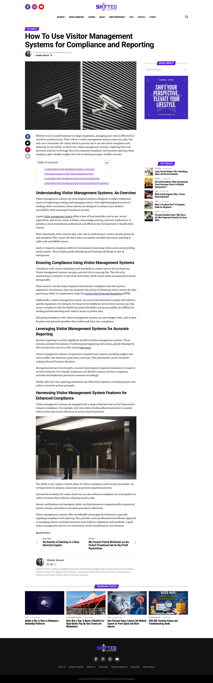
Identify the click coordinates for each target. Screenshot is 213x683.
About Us (62, 666)
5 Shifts (152, 17)
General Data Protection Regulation (104, 293)
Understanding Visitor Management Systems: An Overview (70, 169)
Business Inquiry (76, 666)
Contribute (103, 666)
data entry (85, 347)
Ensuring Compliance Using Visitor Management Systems (70, 173)
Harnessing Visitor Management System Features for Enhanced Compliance (77, 183)
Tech (131, 17)
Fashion (91, 17)
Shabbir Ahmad (42, 55)
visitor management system (59, 216)
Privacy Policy (149, 666)
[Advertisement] (166, 140)
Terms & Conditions (119, 666)
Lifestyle (141, 17)
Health (102, 17)
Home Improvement (117, 17)
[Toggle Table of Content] (105, 162)
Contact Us (91, 666)
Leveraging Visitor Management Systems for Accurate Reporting (72, 178)
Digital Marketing (76, 17)
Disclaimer (135, 666)
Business (61, 17)
